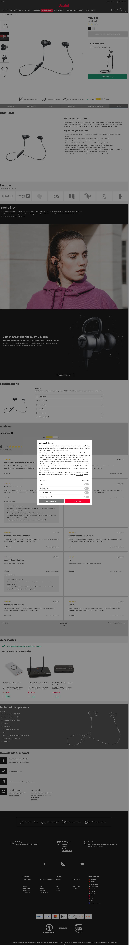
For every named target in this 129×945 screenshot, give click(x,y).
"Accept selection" (44, 470)
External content (44, 496)
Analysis (42, 484)
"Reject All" (56, 457)
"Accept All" (57, 463)
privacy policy (79, 474)
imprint (41, 477)
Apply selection (51, 501)
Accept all (77, 501)
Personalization (44, 492)
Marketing (43, 488)
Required (42, 480)
